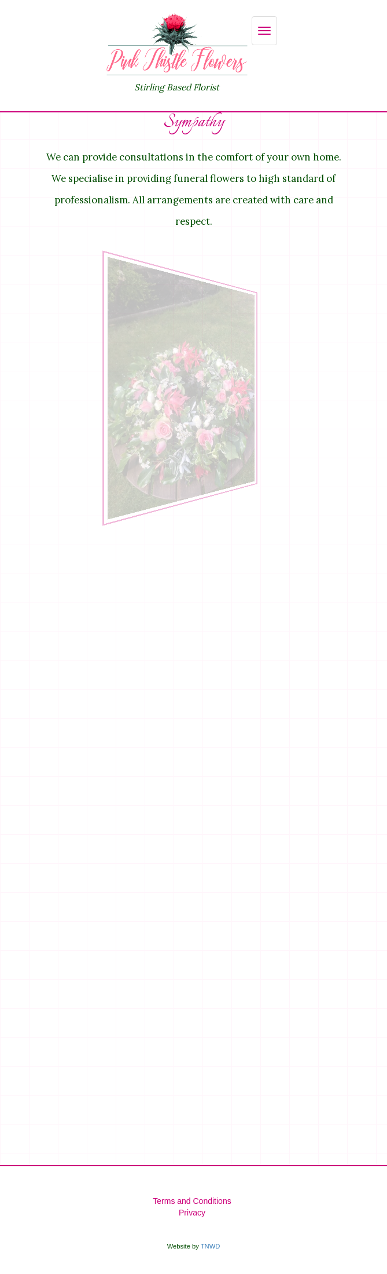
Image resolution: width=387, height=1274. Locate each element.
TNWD (210, 1246)
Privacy (192, 1212)
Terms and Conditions (192, 1201)
